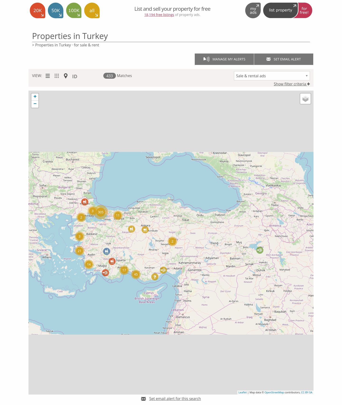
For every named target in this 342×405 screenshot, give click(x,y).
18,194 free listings (159, 14)
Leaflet (242, 392)
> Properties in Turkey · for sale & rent (65, 45)
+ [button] (35, 97)
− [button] (35, 104)
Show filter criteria (292, 84)
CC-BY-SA (306, 392)
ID (74, 76)
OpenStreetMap (274, 392)
